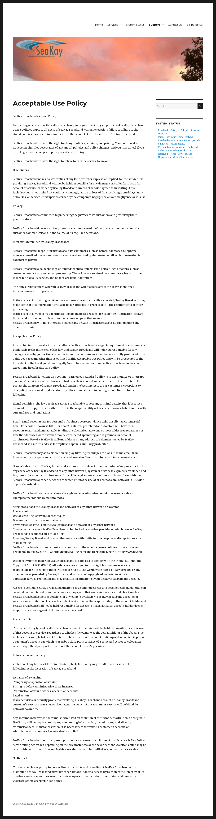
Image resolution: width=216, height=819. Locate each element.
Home (99, 24)
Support (154, 24)
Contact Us (175, 24)
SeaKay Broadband (23, 803)
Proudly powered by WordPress (53, 803)
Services (112, 24)
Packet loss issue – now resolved (175, 137)
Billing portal (195, 24)
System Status (135, 24)
